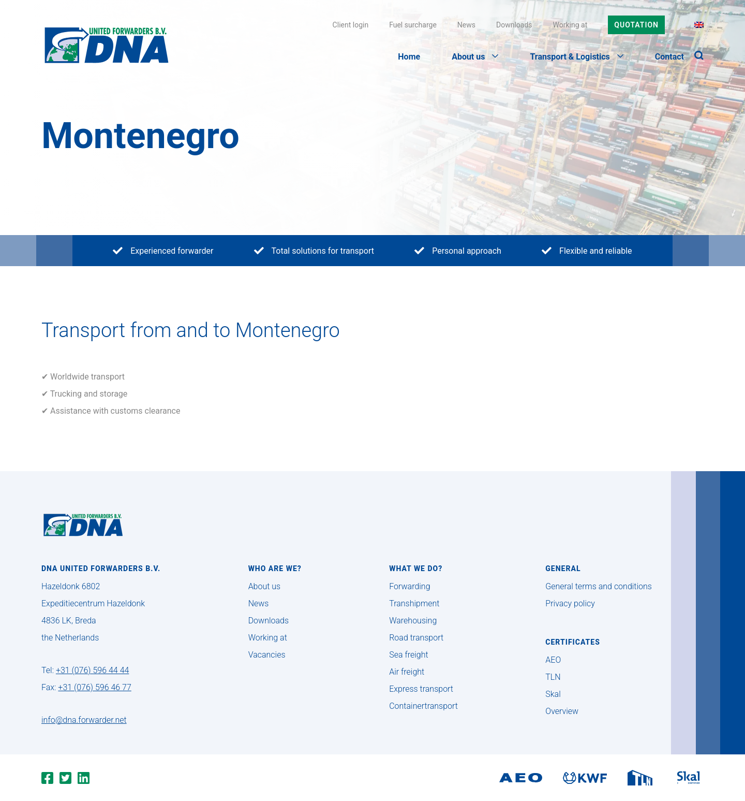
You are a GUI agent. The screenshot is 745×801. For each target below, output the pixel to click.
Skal (552, 694)
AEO (553, 660)
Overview (561, 711)
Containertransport (423, 706)
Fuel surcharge (413, 25)
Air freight (406, 672)
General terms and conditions (598, 586)
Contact (669, 57)
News (466, 25)
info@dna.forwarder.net (84, 720)
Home (409, 57)
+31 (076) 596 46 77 (94, 687)
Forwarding (409, 586)
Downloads (514, 25)
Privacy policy (570, 603)
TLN (552, 677)
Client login (351, 25)
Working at (570, 25)
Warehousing (413, 620)
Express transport (421, 689)
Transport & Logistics (576, 57)
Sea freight (408, 655)
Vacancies (267, 655)
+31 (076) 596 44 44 (92, 670)
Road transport (416, 638)
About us (475, 57)
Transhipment (414, 603)
